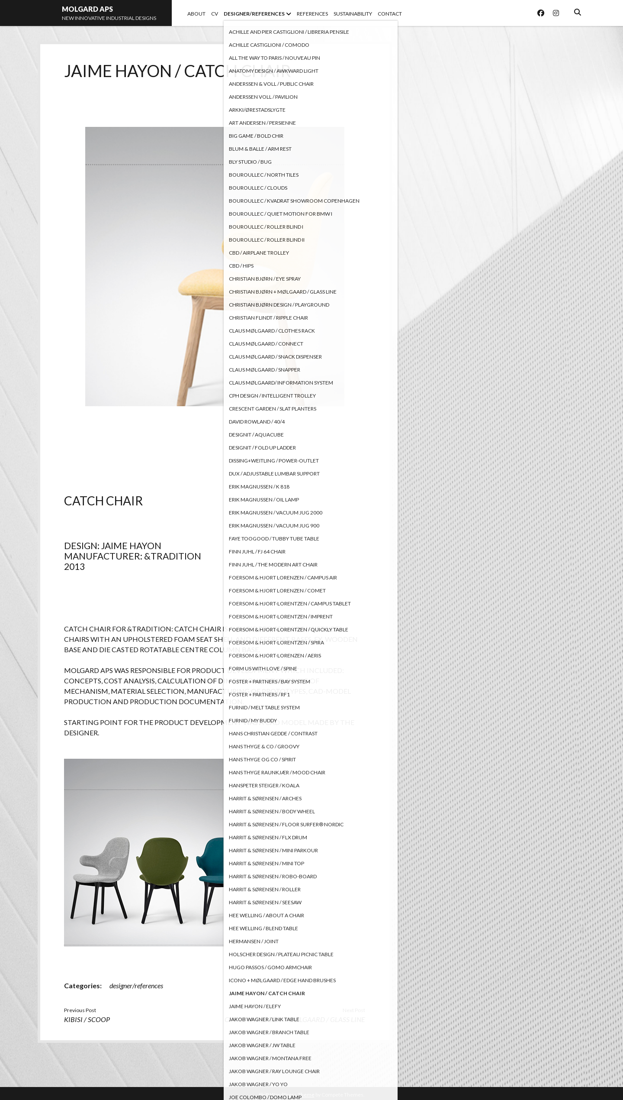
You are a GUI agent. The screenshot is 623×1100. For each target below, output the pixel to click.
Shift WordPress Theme (287, 1094)
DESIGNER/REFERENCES (254, 13)
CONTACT (390, 13)
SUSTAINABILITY (353, 13)
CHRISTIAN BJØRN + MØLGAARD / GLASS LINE (295, 1019)
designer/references (136, 985)
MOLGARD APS (87, 9)
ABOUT (196, 13)
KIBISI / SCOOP (87, 1019)
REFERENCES (312, 13)
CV (214, 13)
